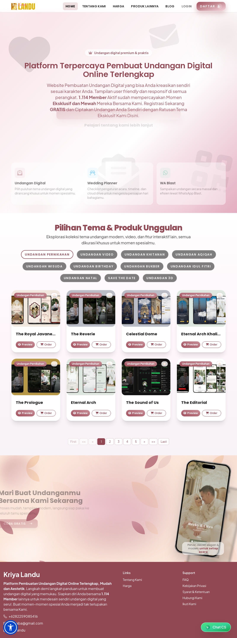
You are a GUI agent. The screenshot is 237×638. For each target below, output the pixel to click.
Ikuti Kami (189, 604)
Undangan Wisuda (44, 266)
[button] (10, 627)
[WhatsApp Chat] (216, 627)
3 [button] (119, 441)
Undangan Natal (81, 278)
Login (187, 6)
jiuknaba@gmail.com (26, 623)
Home (70, 6)
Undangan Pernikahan (47, 254)
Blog (169, 6)
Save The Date (122, 278)
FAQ (186, 580)
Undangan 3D (159, 278)
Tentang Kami (94, 6)
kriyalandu (17, 630)
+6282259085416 (23, 616)
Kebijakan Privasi (194, 586)
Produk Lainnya (145, 6)
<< (84, 441)
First (73, 441)
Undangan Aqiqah (194, 254)
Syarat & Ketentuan (196, 592)
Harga (118, 6)
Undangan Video (97, 254)
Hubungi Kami (192, 598)
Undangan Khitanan (145, 254)
